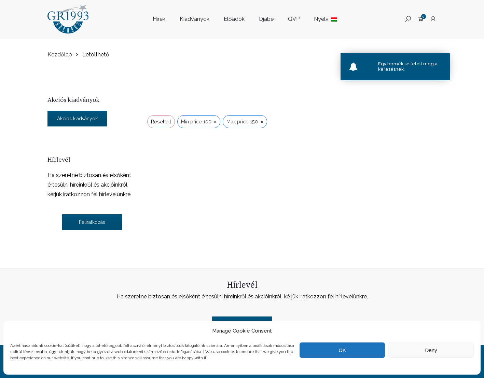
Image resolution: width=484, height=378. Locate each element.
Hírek (159, 19)
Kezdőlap (59, 54)
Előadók (234, 19)
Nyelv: (325, 19)
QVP (294, 19)
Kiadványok (194, 19)
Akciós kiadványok (77, 118)
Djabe (266, 19)
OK (342, 350)
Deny (431, 350)
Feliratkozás (92, 222)
